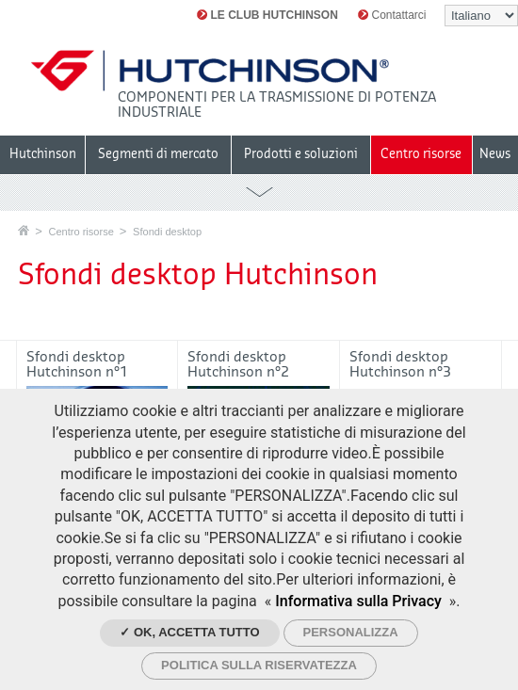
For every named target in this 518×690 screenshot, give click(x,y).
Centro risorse (80, 231)
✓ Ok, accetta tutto (189, 632)
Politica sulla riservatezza (259, 665)
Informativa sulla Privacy (358, 601)
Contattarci (392, 15)
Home (23, 230)
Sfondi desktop (167, 231)
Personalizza (350, 632)
